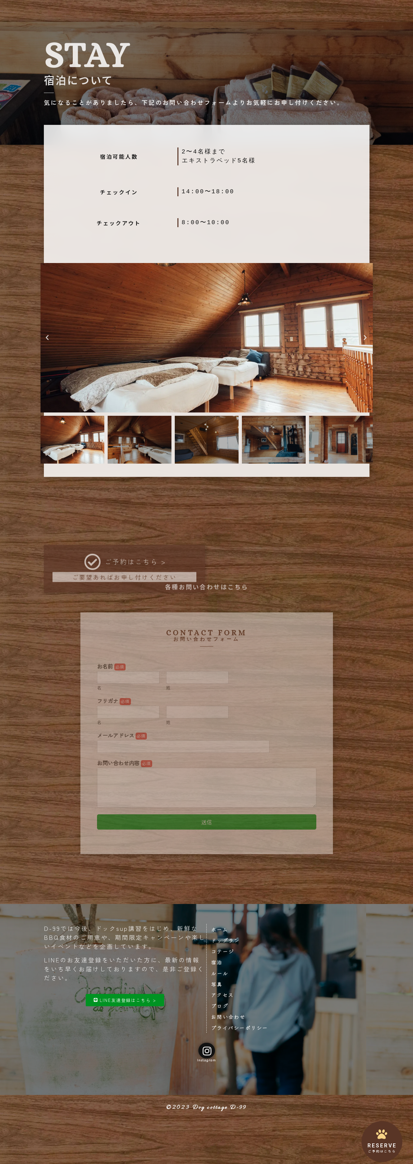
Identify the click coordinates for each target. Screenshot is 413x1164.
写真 (245, 11)
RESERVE (382, 1145)
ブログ (353, 11)
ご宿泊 (202, 11)
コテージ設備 (172, 11)
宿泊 (219, 967)
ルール (225, 11)
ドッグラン (136, 11)
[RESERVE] (382, 1134)
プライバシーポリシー (244, 1038)
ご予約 (331, 11)
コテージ (226, 955)
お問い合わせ (300, 11)
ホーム (222, 931)
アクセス (267, 11)
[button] (48, 337)
